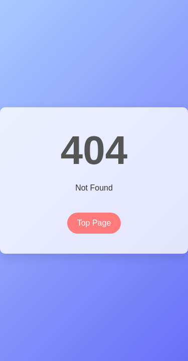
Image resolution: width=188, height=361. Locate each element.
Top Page (94, 223)
